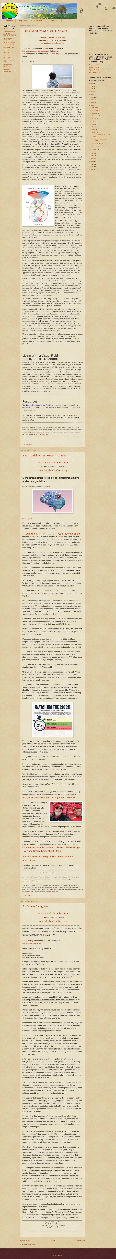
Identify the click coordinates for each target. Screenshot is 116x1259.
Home (53, 1240)
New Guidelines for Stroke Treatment (44, 455)
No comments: (28, 444)
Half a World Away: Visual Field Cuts (44, 30)
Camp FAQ (22, 20)
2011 (92, 169)
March (94, 132)
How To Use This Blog (9, 35)
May (93, 127)
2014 (92, 161)
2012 (92, 167)
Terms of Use (7, 71)
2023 (92, 91)
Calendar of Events (8, 45)
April (93, 129)
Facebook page (7, 64)
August (94, 118)
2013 (92, 164)
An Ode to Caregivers (35, 906)
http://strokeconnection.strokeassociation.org (40, 51)
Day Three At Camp (94, 72)
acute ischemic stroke (69, 533)
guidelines (31, 533)
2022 (92, 94)
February (95, 147)
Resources (6, 55)
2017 (92, 153)
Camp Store (54, 20)
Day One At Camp (94, 67)
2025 (92, 86)
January (94, 149)
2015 (92, 158)
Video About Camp (38, 20)
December (95, 107)
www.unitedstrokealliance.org (52, 43)
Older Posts (80, 1240)
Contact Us (6, 66)
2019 (92, 102)
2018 (92, 105)
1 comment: (27, 895)
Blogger (61, 1255)
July (93, 121)
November (95, 110)
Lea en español (27, 519)
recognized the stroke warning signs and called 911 (49, 797)
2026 (92, 83)
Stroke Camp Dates (9, 42)
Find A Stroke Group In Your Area (9, 32)
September (95, 116)
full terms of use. (43, 434)
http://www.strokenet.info (32, 943)
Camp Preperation (94, 65)
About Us (9, 20)
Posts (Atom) (31, 1244)
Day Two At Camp (94, 70)
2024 (92, 89)
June (93, 124)
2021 (92, 97)
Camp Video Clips (8, 47)
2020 (92, 100)
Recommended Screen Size (7, 39)
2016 (92, 156)
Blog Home (6, 69)
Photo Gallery (7, 57)
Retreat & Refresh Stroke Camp (52, 38)
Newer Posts (25, 1240)
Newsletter (6, 50)
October (94, 113)
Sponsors (6, 52)
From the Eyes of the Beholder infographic (53, 144)
